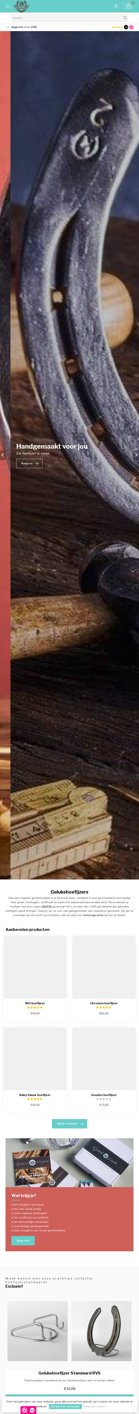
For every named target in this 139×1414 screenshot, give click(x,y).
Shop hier (23, 1240)
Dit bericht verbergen (65, 1406)
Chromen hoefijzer (104, 1003)
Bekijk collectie (70, 1124)
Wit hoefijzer (35, 1003)
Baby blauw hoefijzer (35, 1095)
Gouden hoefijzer (104, 1095)
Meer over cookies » (95, 1406)
